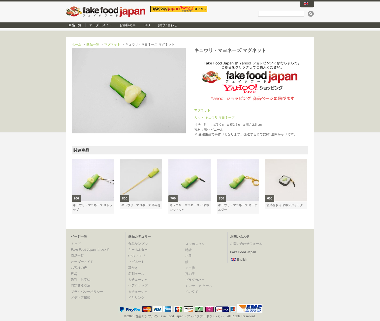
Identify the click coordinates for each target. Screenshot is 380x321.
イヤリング (136, 297)
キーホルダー (138, 249)
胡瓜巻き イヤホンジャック (284, 205)
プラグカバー (195, 280)
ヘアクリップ (138, 285)
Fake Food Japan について (90, 249)
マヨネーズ (227, 117)
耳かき (133, 268)
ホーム (76, 44)
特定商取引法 (80, 285)
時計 (188, 250)
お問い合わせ (167, 25)
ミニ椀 (190, 268)
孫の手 (190, 274)
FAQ (147, 25)
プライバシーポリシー (87, 292)
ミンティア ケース (198, 286)
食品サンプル (138, 244)
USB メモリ (136, 256)
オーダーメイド (100, 25)
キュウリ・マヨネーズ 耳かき (141, 205)
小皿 (188, 256)
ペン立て (191, 292)
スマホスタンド (196, 244)
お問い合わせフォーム (246, 244)
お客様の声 (128, 25)
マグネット (112, 44)
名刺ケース (136, 273)
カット (199, 117)
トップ (76, 244)
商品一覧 (74, 25)
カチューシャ (138, 279)
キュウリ (211, 117)
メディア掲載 (80, 297)
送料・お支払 (80, 279)
